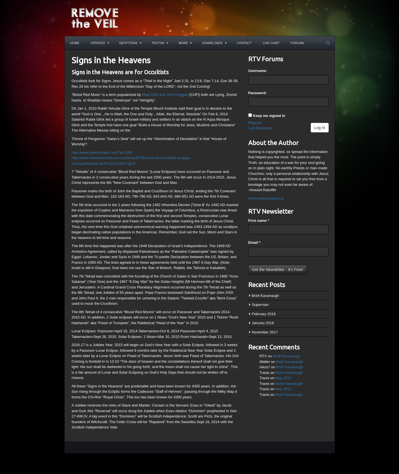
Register (255, 123)
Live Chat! (271, 43)
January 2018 (263, 323)
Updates (100, 43)
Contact (244, 43)
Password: (257, 93)
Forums (297, 43)
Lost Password (260, 128)
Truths (160, 43)
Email (254, 242)
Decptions (130, 43)
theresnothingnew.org (265, 198)
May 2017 (283, 378)
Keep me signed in (269, 116)
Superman (260, 305)
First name (258, 220)
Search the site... (328, 43)
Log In (319, 127)
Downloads (214, 43)
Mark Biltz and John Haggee (165, 94)
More (185, 43)
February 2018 (264, 314)
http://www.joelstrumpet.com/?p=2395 (102, 152)
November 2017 (265, 332)
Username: (257, 71)
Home (75, 43)
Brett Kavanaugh (265, 296)
